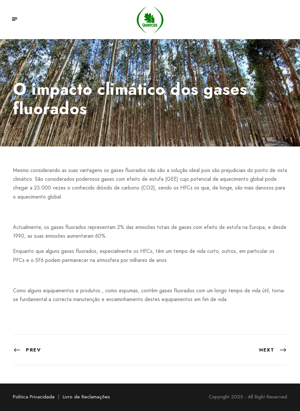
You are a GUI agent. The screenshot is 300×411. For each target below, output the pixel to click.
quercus (23, 74)
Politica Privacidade (34, 396)
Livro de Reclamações (86, 396)
